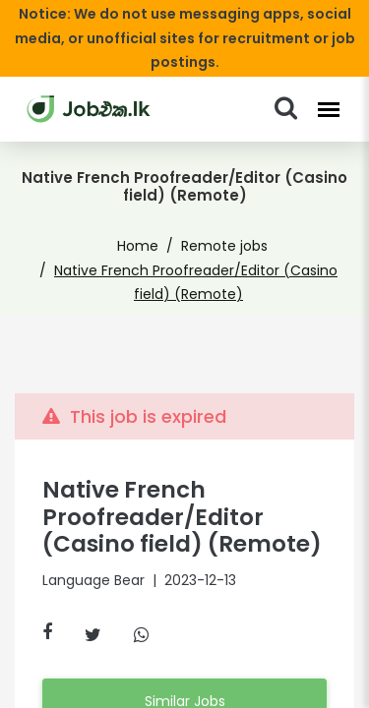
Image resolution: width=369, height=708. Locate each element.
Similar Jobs (184, 676)
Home (144, 222)
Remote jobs (221, 222)
